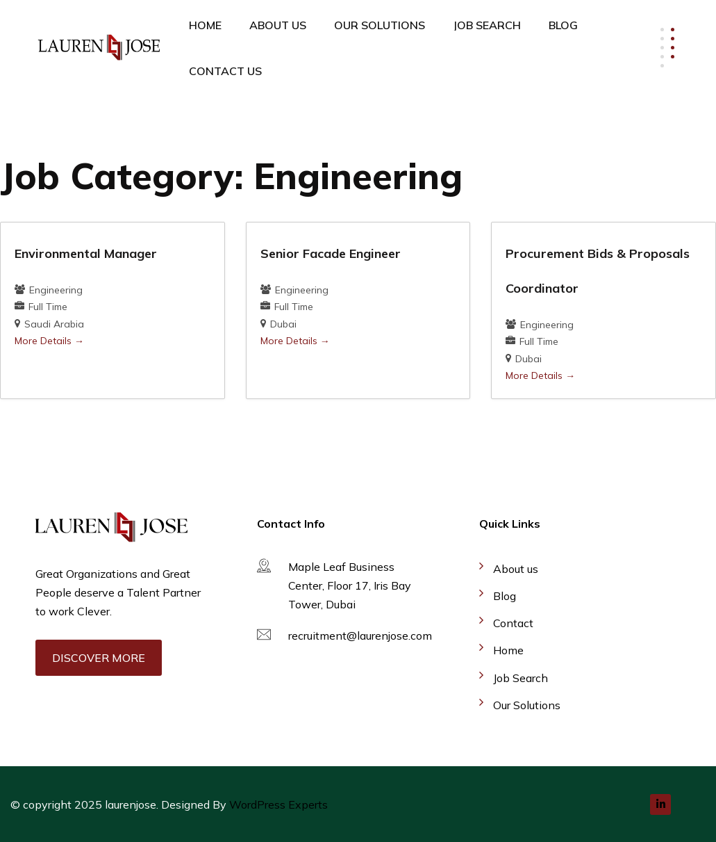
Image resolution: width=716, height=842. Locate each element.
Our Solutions (379, 25)
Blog (563, 25)
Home (205, 25)
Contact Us (225, 70)
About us (515, 569)
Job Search (487, 25)
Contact (513, 623)
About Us (277, 25)
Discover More (98, 658)
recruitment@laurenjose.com (360, 635)
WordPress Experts (278, 804)
